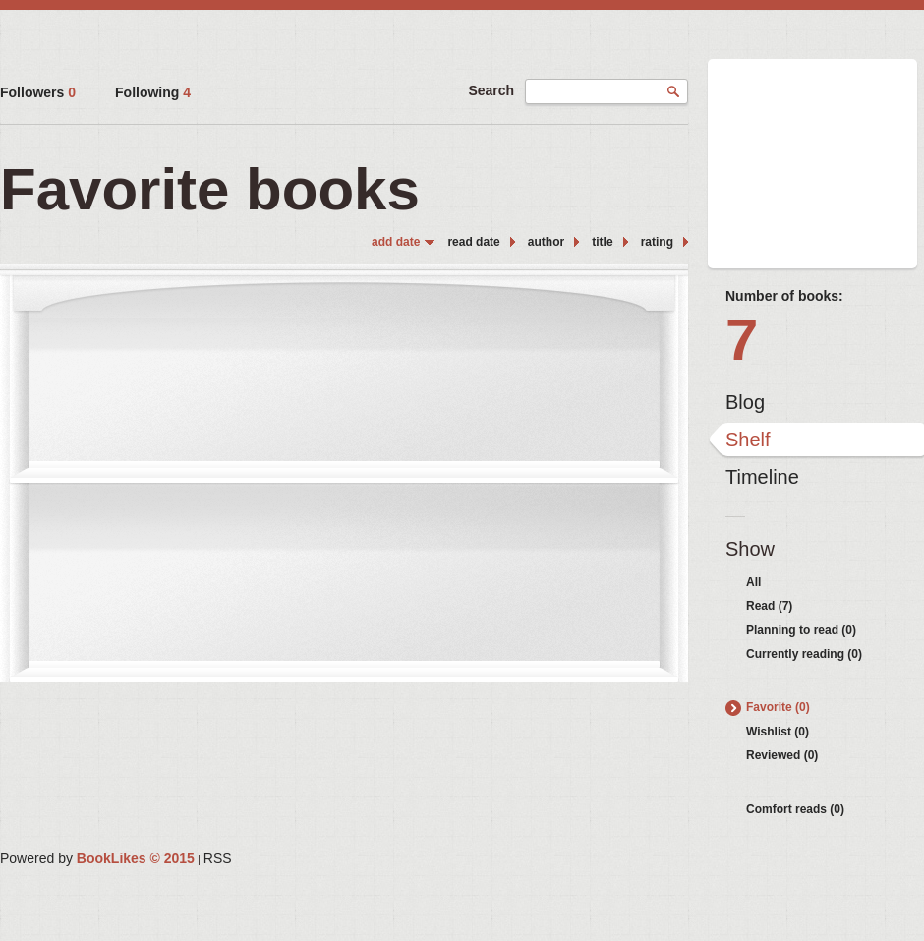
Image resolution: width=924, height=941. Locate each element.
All (753, 582)
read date (473, 242)
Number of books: (784, 296)
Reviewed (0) (782, 755)
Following (153, 92)
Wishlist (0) (777, 731)
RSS (217, 858)
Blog (745, 402)
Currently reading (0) (804, 654)
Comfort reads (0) (795, 809)
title (602, 242)
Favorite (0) (778, 707)
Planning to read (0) (801, 630)
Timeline (762, 477)
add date (396, 242)
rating (657, 242)
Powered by (97, 858)
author (546, 242)
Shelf (748, 439)
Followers (38, 92)
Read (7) (769, 606)
